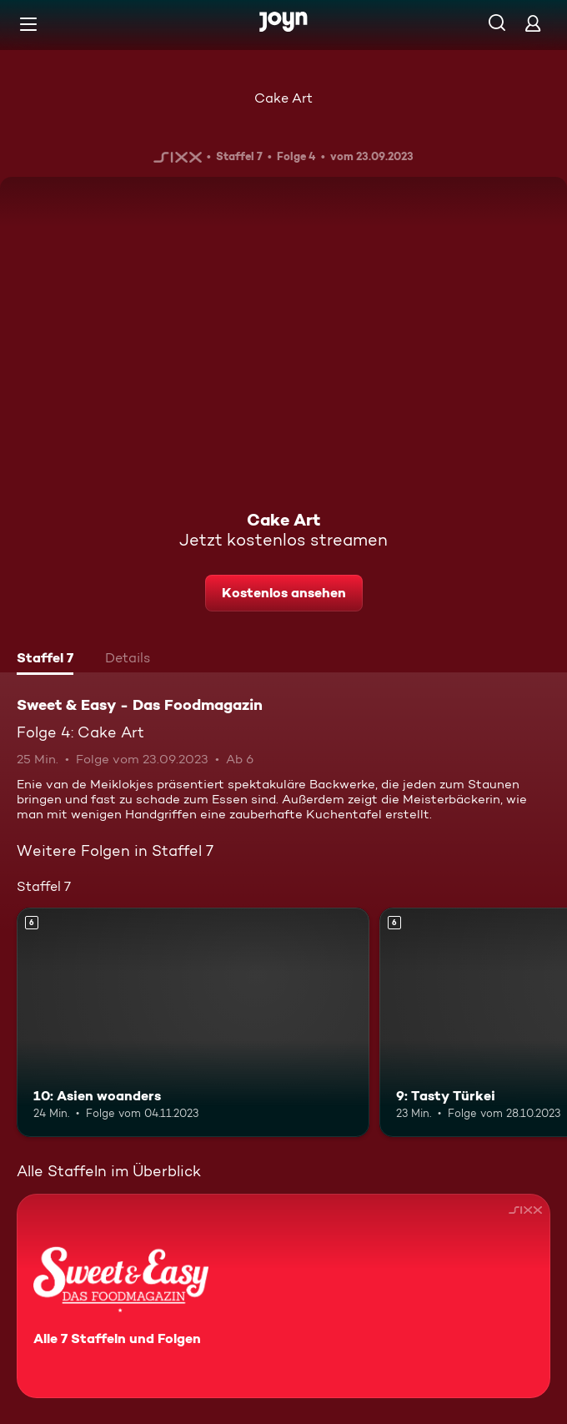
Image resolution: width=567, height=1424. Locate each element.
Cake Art (283, 98)
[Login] (532, 23)
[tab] (45, 660)
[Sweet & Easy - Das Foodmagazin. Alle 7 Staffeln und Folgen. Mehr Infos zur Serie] (283, 1296)
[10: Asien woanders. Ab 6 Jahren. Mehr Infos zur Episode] (193, 1022)
